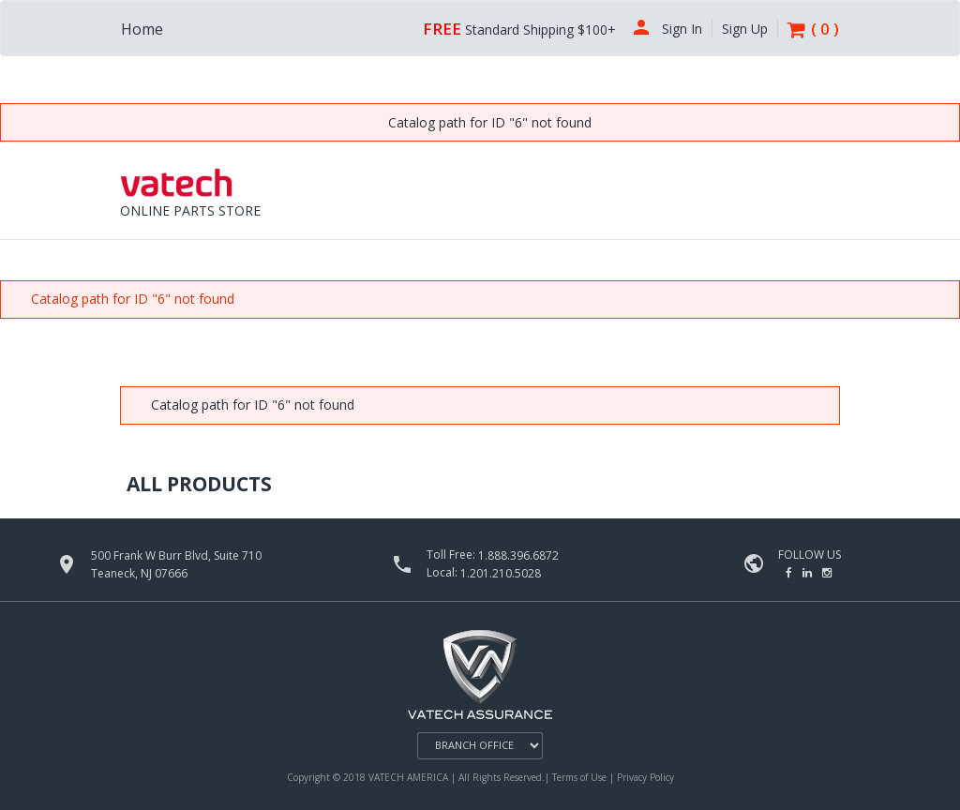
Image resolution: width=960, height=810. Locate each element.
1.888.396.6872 (518, 555)
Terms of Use (580, 777)
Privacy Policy (645, 777)
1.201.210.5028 (500, 573)
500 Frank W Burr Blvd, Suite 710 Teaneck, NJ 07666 (176, 564)
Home (142, 29)
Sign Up (745, 29)
